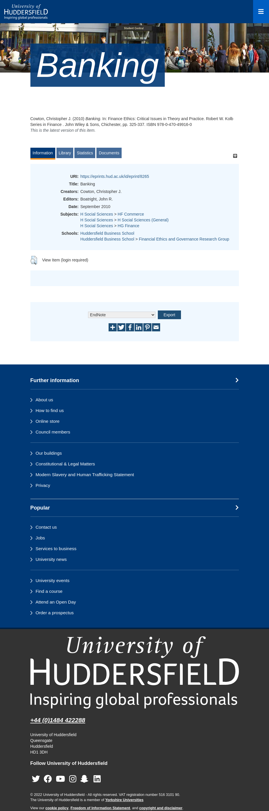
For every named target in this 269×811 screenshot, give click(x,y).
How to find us (50, 410)
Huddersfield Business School (107, 233)
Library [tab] (65, 153)
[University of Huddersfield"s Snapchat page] (85, 779)
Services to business (56, 548)
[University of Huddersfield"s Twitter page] (36, 779)
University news (51, 559)
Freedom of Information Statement (100, 808)
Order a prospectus (55, 612)
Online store (48, 421)
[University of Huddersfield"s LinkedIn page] (97, 779)
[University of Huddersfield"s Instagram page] (72, 779)
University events (52, 580)
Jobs (40, 537)
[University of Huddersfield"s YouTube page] (60, 779)
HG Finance (128, 225)
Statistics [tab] (85, 153)
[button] (33, 260)
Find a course (49, 591)
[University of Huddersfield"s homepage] (134, 672)
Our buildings (49, 453)
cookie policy (57, 808)
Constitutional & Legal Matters (65, 463)
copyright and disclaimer (160, 808)
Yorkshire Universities (124, 800)
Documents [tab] (109, 153)
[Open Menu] (261, 11)
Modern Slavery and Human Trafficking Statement (85, 474)
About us (44, 399)
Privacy (43, 485)
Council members (53, 431)
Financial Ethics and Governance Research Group (184, 239)
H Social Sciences (96, 214)
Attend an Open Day (56, 601)
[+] (235, 155)
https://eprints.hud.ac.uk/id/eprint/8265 (114, 176)
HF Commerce (131, 214)
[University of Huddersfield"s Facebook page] (48, 779)
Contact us (46, 527)
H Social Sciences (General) (143, 220)
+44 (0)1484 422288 (57, 720)
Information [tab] (43, 153)
